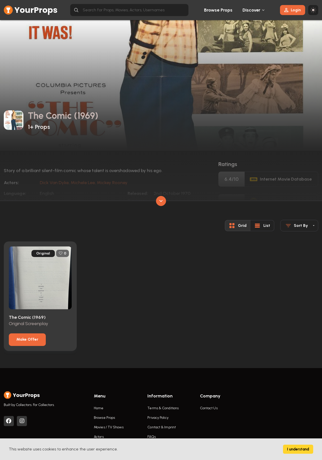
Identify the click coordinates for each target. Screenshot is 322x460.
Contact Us (209, 408)
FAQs (151, 437)
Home (98, 408)
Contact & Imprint (161, 427)
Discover (252, 10)
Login (292, 10)
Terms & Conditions (163, 408)
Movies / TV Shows (109, 427)
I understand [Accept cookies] (298, 449)
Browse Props (218, 10)
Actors (99, 437)
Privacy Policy (157, 418)
